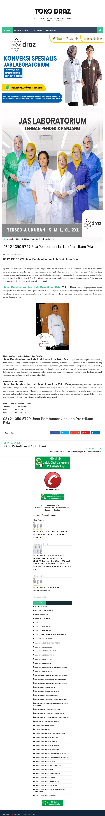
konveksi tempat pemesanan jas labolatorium (52, 714)
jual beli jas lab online (43, 636)
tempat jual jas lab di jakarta (46, 738)
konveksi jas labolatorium (45, 684)
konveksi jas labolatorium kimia (47, 688)
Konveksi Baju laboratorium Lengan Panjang (51, 672)
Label (39, 600)
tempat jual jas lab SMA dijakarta (47, 771)
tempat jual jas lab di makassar (47, 742)
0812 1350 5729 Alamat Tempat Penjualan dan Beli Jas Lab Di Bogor (50, 531)
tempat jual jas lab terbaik (45, 775)
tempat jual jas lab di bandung (46, 734)
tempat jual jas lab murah (45, 759)
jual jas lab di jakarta (43, 644)
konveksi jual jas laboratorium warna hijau (51, 696)
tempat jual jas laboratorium (46, 793)
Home (9, 30)
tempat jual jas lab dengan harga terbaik (50, 730)
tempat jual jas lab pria (44, 767)
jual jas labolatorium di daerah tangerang (51, 664)
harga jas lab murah (42, 616)
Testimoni (36, 30)
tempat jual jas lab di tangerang (47, 747)
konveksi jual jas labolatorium (46, 692)
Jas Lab (37, 620)
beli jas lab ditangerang (44, 608)
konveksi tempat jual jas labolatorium (49, 710)
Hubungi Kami (21, 30)
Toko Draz (53, 11)
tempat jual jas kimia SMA (44, 722)
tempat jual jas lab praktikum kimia (48, 763)
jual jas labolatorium (43, 660)
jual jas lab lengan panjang (45, 648)
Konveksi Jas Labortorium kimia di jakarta (50, 676)
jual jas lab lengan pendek (45, 652)
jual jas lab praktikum (43, 656)
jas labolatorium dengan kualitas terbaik (50, 632)
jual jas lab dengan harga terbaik (47, 640)
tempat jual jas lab (42, 726)
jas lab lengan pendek (43, 628)
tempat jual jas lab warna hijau (47, 779)
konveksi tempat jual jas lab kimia (47, 706)
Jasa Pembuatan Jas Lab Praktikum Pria (31, 287)
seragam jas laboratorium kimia (47, 718)
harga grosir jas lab (42, 612)
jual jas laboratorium (43, 668)
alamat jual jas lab (42, 604)
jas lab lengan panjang (43, 624)
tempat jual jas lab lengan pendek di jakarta (51, 754)
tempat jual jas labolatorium (46, 783)
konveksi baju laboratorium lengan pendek (51, 680)
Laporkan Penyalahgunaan (44, 512)
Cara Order (51, 30)
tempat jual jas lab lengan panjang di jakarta (52, 751)
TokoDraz (19, 812)
